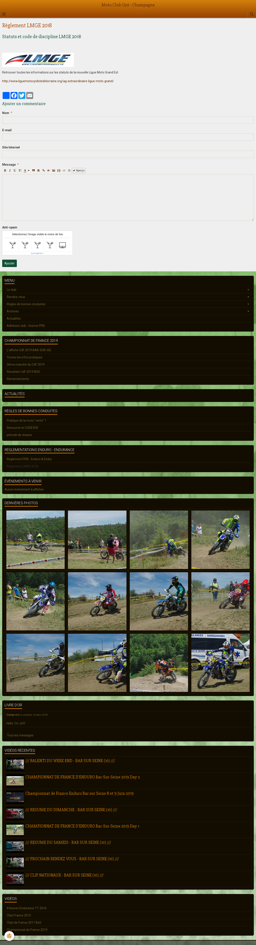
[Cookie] (9, 936)
